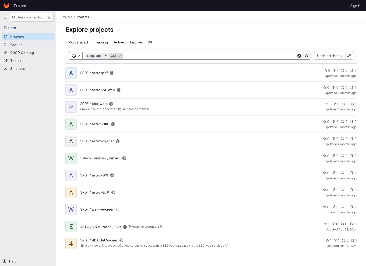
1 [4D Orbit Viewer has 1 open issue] (354, 240)
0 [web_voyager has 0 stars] (326, 207)
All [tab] (150, 42)
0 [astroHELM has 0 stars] (326, 190)
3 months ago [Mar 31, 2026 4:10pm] (347, 127)
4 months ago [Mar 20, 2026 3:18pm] (347, 144)
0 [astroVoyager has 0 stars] (326, 139)
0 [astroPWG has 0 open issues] (353, 173)
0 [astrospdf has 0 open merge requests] (344, 70)
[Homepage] (6, 5)
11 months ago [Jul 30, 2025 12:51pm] (347, 212)
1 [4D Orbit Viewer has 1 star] (328, 240)
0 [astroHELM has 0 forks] (335, 190)
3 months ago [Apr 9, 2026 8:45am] (347, 93)
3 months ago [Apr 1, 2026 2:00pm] (347, 109)
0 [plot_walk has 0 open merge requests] (345, 104)
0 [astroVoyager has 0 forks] (335, 139)
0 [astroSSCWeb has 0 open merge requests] (344, 88)
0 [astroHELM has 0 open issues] (353, 190)
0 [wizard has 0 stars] (326, 156)
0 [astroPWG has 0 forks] (335, 173)
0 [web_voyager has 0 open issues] (353, 207)
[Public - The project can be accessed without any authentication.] (111, 73)
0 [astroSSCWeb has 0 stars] (326, 88)
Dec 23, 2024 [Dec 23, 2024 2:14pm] (347, 229)
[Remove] (120, 56)
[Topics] (28, 60)
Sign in (355, 6)
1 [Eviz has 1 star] (326, 224)
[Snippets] (28, 68)
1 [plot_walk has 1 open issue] (354, 104)
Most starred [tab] (78, 42)
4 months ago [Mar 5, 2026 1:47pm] (347, 178)
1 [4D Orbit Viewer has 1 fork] (336, 240)
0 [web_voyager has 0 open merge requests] (344, 207)
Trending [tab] (101, 42)
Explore (20, 6)
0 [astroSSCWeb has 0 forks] (335, 88)
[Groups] (28, 44)
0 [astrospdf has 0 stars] (327, 70)
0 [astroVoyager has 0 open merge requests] (344, 139)
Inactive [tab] (136, 42)
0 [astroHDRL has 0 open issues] (353, 122)
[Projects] (28, 36)
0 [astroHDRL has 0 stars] (326, 122)
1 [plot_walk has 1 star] (327, 104)
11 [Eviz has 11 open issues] (353, 224)
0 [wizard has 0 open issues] (353, 156)
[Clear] (299, 56)
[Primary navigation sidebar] (5, 17)
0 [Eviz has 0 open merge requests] (344, 224)
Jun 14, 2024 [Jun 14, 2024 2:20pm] (348, 246)
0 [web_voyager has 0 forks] (335, 207)
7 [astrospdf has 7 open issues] (353, 70)
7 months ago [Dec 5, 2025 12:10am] (347, 195)
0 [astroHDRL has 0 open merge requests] (344, 122)
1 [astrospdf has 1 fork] (335, 70)
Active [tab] (119, 42)
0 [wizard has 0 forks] (335, 156)
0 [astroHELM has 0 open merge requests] (344, 190)
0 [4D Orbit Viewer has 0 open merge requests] (345, 240)
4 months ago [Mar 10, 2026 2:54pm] (347, 161)
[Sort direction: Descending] (349, 56)
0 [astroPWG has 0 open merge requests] (344, 173)
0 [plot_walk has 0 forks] (336, 104)
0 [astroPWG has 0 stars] (326, 173)
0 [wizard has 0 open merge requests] (344, 156)
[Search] (210, 56)
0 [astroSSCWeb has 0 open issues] (353, 88)
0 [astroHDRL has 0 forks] (335, 122)
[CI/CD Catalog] (28, 52)
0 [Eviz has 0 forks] (335, 224)
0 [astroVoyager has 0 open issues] (353, 139)
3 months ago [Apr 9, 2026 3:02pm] (347, 76)
